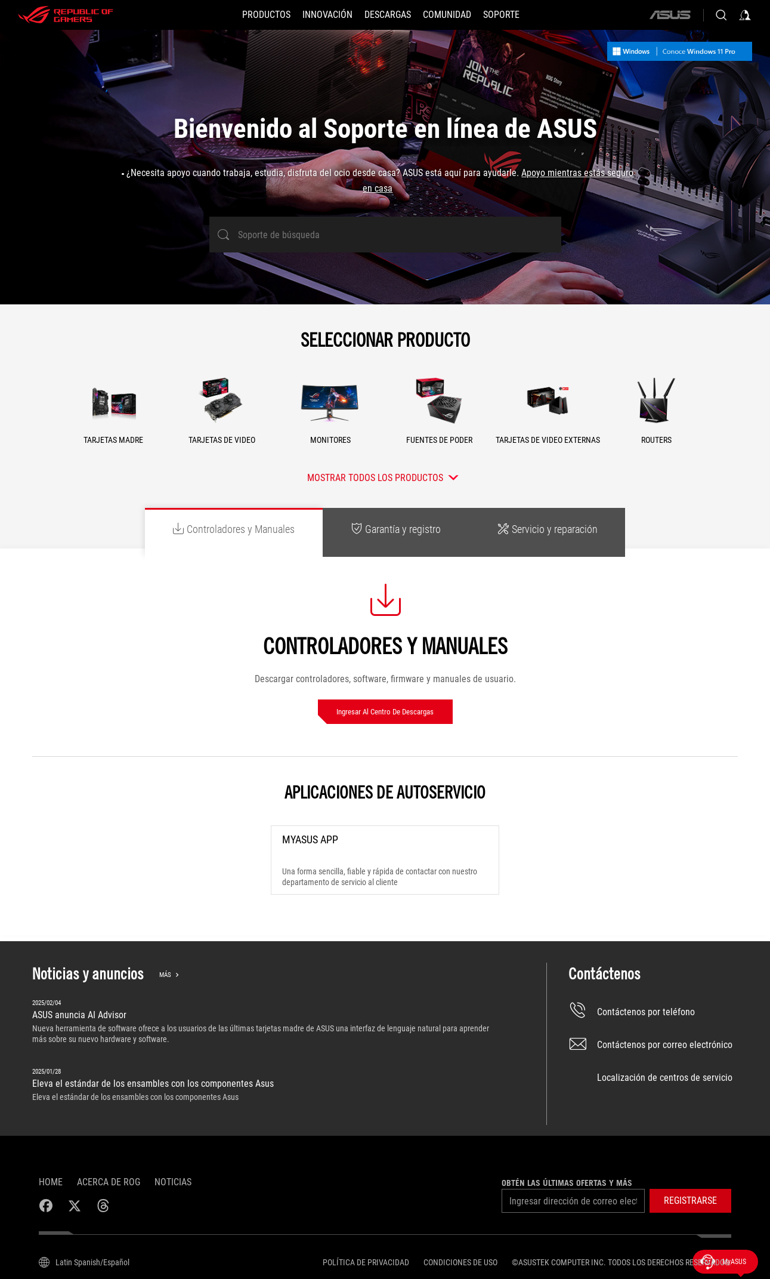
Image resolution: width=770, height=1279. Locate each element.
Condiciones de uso (460, 1262)
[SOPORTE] (501, 15)
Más (165, 975)
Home (51, 1182)
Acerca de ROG (108, 1182)
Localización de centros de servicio (650, 1077)
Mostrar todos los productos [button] (375, 477)
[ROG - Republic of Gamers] (65, 15)
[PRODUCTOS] (266, 15)
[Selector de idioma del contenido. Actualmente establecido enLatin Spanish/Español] (84, 1262)
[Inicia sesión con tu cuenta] (745, 15)
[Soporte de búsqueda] (385, 234)
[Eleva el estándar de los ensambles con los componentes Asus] (267, 1087)
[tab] (234, 532)
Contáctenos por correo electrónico (650, 1044)
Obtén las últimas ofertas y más (567, 1183)
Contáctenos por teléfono (631, 1012)
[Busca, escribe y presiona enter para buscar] (721, 15)
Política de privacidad (366, 1262)
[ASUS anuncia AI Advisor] (267, 1022)
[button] (114, 414)
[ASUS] (670, 15)
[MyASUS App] (385, 860)
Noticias (172, 1182)
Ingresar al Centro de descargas (385, 711)
